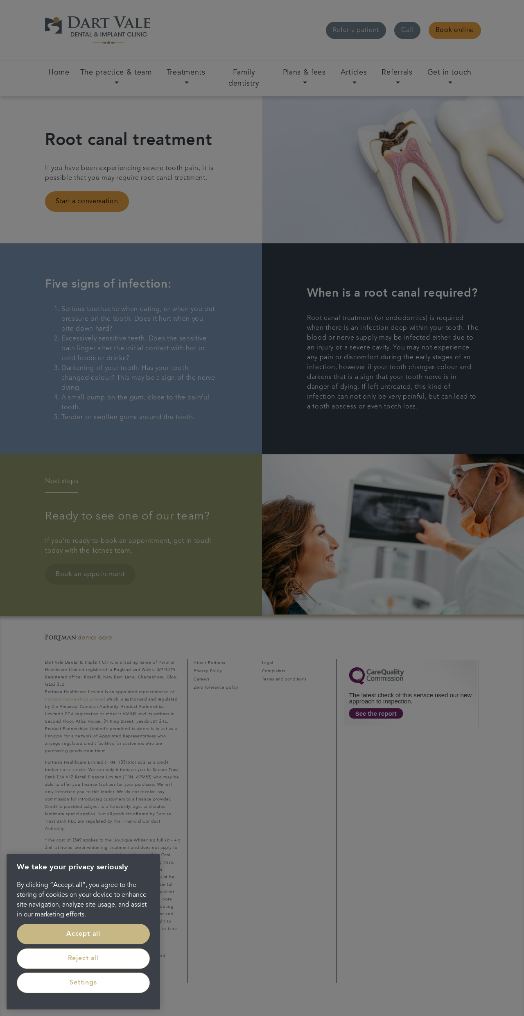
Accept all (83, 934)
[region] (83, 931)
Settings (83, 983)
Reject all (83, 958)
